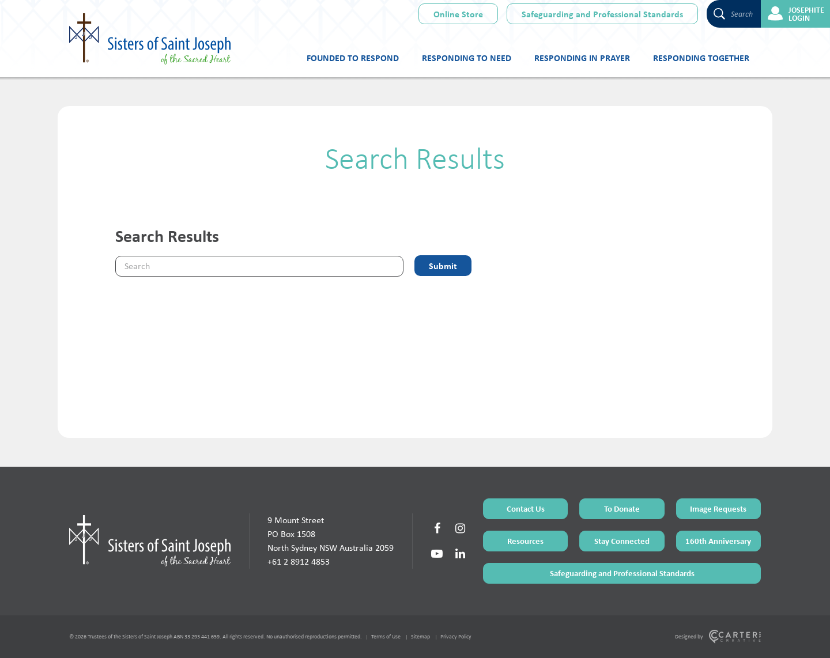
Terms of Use (386, 636)
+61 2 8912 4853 (298, 561)
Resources (525, 541)
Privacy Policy (455, 636)
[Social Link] (437, 528)
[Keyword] (259, 266)
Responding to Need (466, 57)
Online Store (458, 13)
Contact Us (526, 508)
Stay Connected (622, 541)
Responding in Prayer (582, 57)
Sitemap (420, 636)
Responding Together (701, 57)
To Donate (622, 508)
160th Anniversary (718, 541)
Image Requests (718, 508)
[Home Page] (150, 540)
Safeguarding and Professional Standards (602, 13)
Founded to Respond (353, 57)
